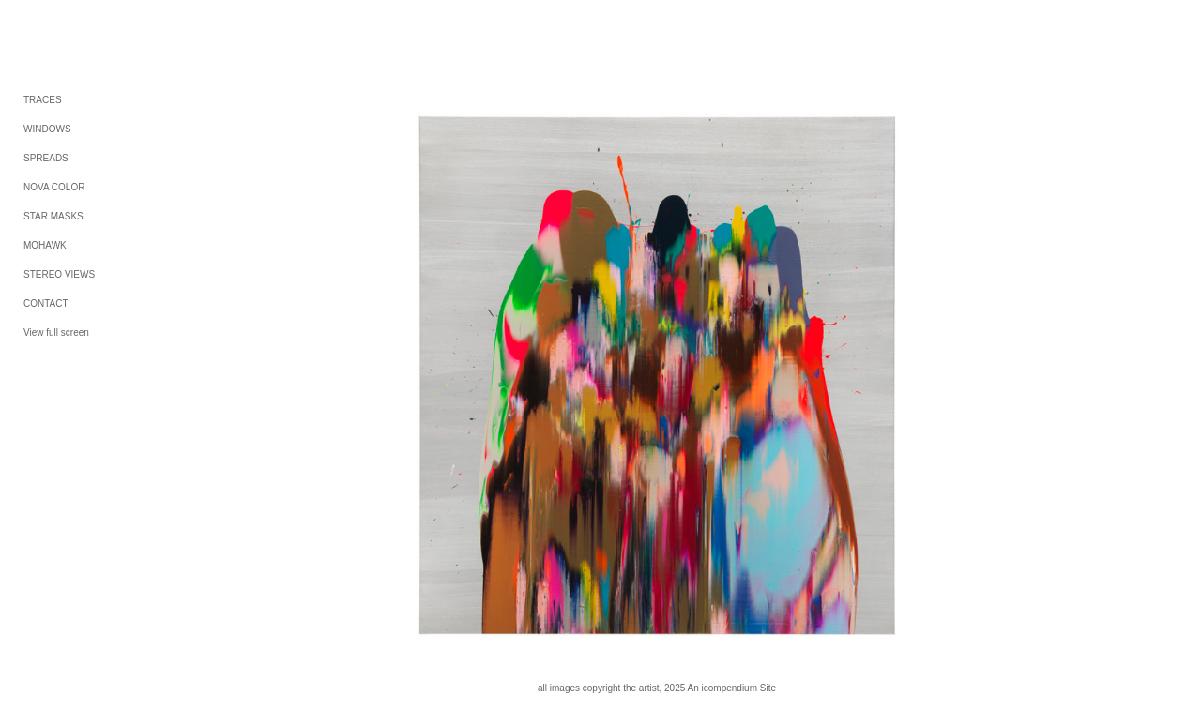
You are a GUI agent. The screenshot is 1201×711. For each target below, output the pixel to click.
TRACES (42, 100)
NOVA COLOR (53, 187)
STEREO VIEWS (59, 274)
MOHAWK (45, 245)
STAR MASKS (53, 216)
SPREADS (45, 158)
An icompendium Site (732, 688)
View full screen (56, 332)
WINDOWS (47, 129)
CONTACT (45, 303)
